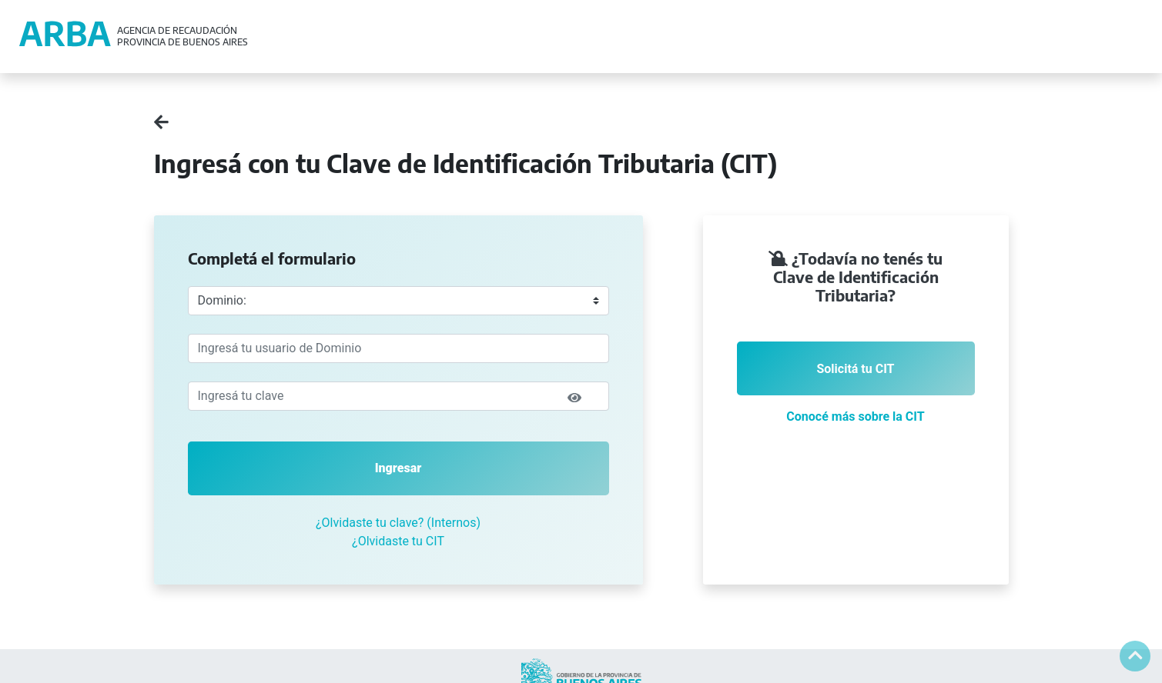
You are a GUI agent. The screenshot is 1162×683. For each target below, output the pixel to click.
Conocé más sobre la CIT (855, 416)
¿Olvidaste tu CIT (398, 541)
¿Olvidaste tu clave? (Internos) (398, 522)
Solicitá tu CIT (855, 368)
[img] (574, 397)
